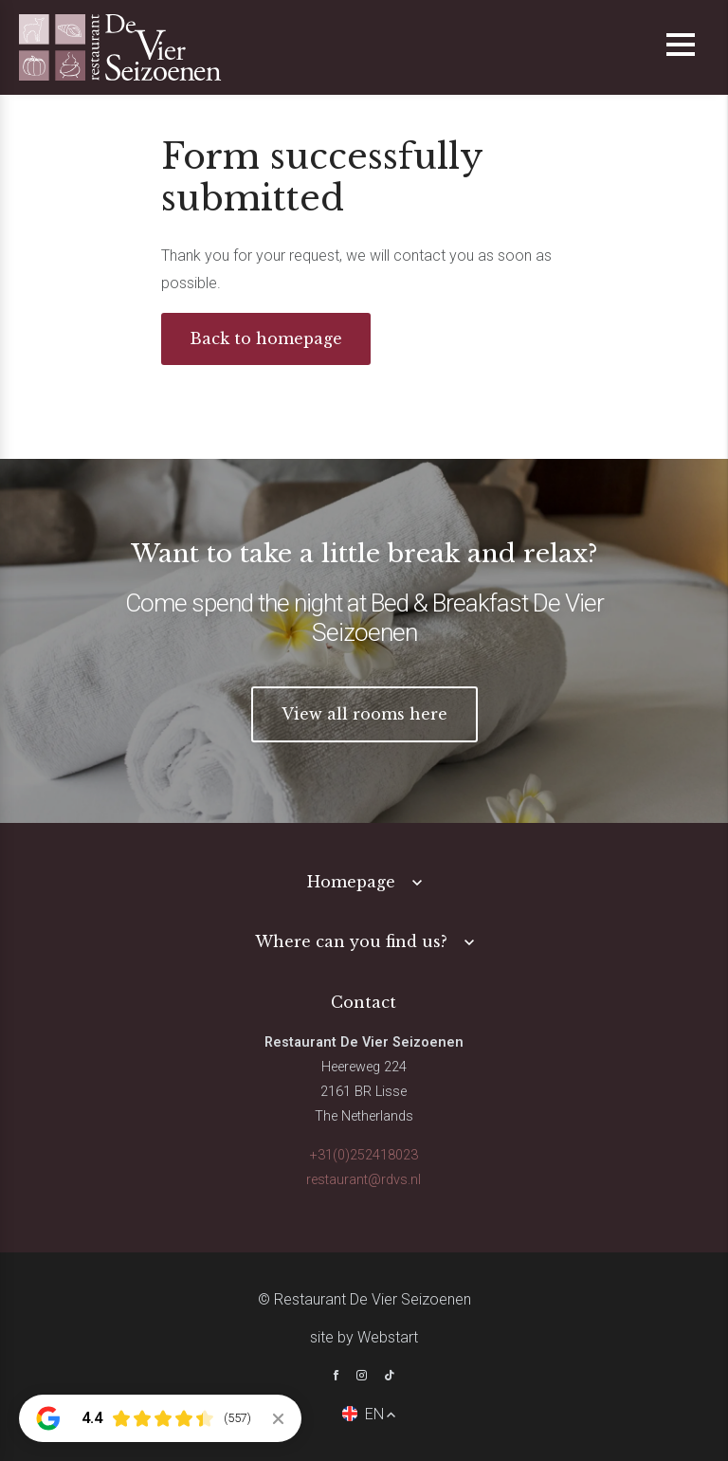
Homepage (351, 881)
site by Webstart (364, 1337)
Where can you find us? (351, 941)
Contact (363, 1002)
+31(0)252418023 (364, 1155)
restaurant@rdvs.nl (363, 1180)
